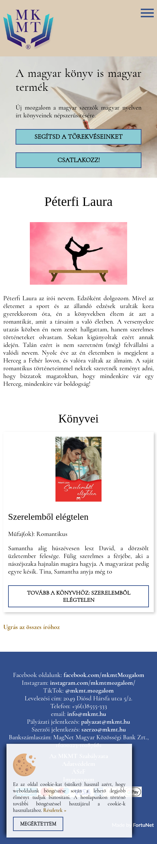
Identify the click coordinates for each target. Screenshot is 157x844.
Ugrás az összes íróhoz (31, 627)
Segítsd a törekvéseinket (78, 137)
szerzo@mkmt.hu (103, 729)
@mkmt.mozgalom (89, 691)
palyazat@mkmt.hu (105, 722)
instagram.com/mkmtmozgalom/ (92, 683)
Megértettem (38, 824)
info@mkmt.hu (86, 714)
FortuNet (143, 825)
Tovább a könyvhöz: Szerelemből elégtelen (78, 596)
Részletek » (54, 810)
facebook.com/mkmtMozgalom (104, 675)
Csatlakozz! (78, 160)
